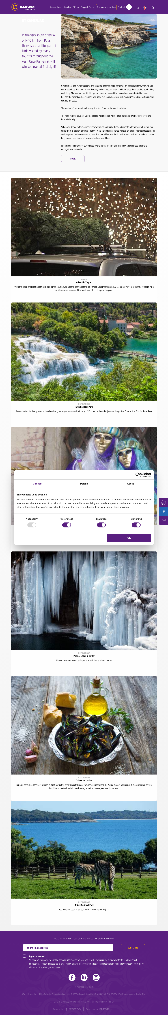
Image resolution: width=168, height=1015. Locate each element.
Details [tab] (84, 483)
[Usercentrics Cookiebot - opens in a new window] (137, 474)
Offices (76, 7)
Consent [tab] (37, 483)
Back (72, 158)
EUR (138, 7)
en (144, 8)
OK (129, 537)
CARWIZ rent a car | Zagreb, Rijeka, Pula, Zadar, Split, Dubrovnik (22, 7)
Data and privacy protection (66, 1001)
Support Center (88, 7)
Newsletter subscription (103, 1001)
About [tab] (130, 483)
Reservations (55, 7)
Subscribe (133, 947)
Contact (121, 7)
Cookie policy (86, 1001)
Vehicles (67, 7)
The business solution (106, 7)
